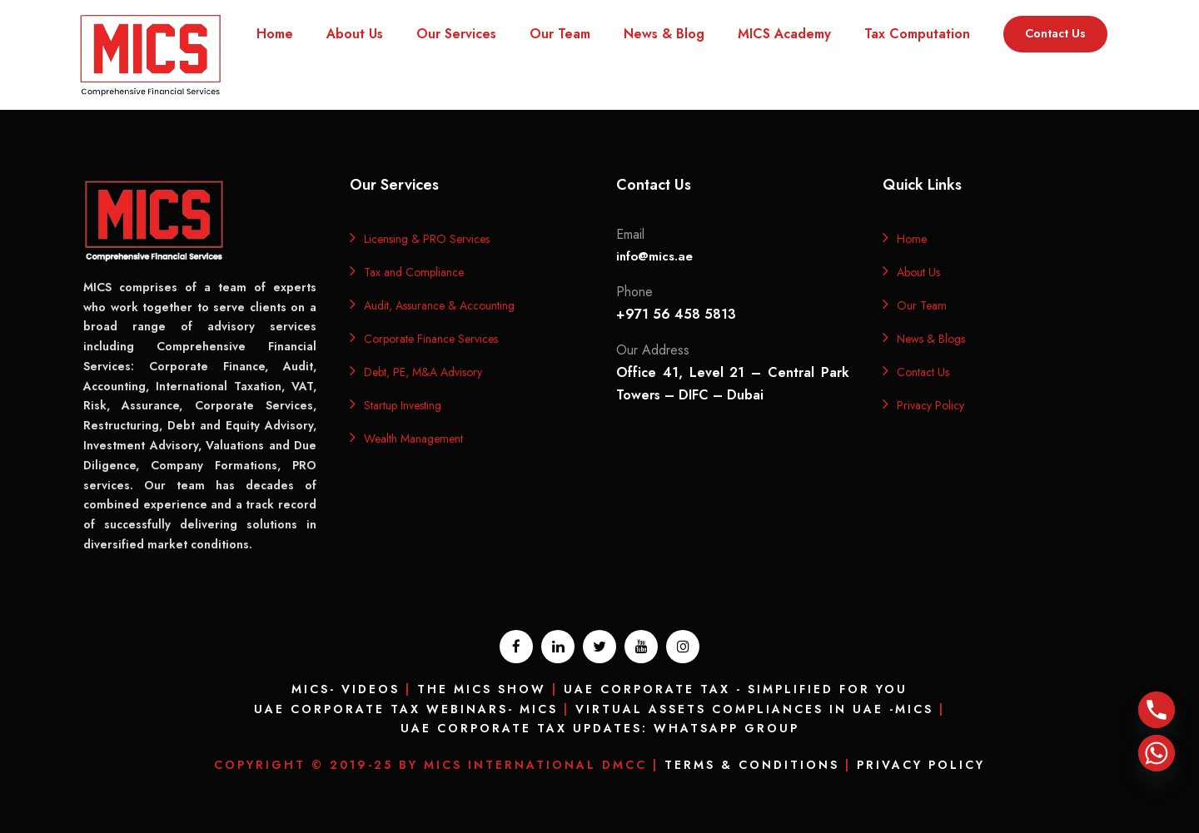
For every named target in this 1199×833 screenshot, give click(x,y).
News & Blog (664, 33)
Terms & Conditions (751, 764)
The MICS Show (481, 689)
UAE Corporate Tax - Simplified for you (736, 689)
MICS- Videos (345, 689)
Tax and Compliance (414, 272)
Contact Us (1055, 33)
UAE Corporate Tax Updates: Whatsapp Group (599, 728)
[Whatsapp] (1156, 753)
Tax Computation (917, 33)
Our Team (560, 33)
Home (274, 33)
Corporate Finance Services (431, 338)
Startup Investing (402, 405)
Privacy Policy (930, 405)
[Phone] (1156, 710)
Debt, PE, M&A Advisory (423, 372)
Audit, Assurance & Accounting (439, 305)
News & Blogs (931, 338)
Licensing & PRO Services (427, 239)
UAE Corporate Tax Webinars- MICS (406, 709)
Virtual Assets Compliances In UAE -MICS (754, 709)
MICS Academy (784, 33)
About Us (354, 33)
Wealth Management (413, 438)
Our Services (456, 33)
